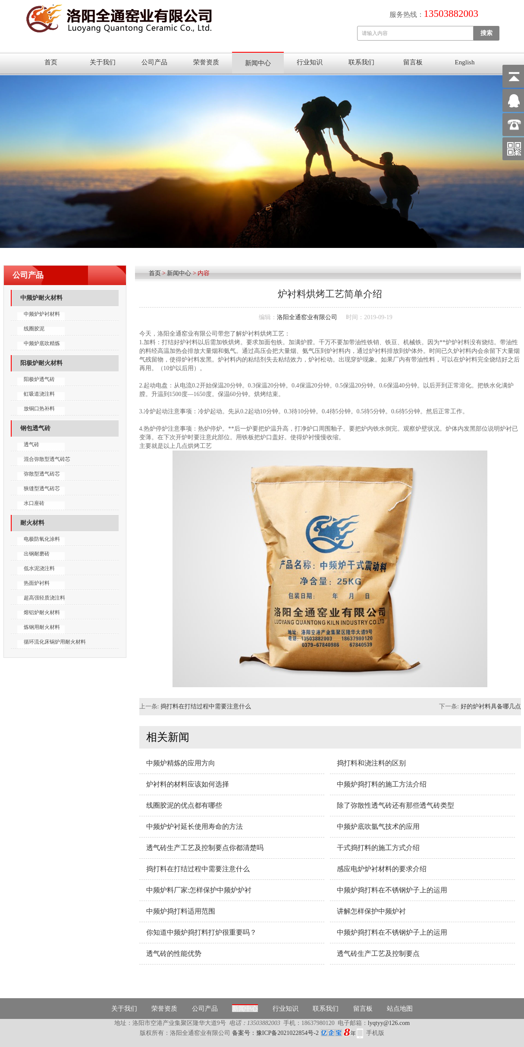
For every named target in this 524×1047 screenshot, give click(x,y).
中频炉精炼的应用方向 (180, 763)
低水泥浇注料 (39, 568)
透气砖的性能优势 (173, 953)
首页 (50, 62)
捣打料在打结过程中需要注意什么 (205, 706)
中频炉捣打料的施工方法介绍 (382, 784)
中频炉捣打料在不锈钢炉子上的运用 (392, 890)
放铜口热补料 (39, 409)
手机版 (375, 1033)
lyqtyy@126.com (389, 1023)
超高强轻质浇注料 (44, 598)
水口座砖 (34, 503)
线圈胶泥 (34, 329)
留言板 (413, 62)
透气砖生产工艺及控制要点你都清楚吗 (205, 847)
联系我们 (361, 62)
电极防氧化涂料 (42, 539)
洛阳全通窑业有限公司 (307, 317)
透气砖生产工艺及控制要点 (378, 953)
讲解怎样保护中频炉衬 (371, 911)
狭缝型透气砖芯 (42, 488)
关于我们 (103, 62)
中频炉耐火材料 (41, 298)
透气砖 (31, 444)
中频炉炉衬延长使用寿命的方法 (194, 826)
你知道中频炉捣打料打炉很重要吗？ (201, 932)
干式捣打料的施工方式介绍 (378, 847)
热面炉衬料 (37, 583)
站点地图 (400, 1008)
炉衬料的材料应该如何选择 (187, 784)
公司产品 (154, 62)
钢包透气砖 (35, 428)
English (465, 62)
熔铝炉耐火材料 (42, 612)
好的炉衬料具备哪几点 (491, 706)
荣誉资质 (206, 62)
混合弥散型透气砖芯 (47, 459)
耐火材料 (32, 523)
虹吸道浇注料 (39, 394)
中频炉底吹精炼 (42, 343)
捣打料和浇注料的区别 (371, 763)
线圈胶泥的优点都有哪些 (184, 805)
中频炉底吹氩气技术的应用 (378, 826)
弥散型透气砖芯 (42, 474)
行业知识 (310, 62)
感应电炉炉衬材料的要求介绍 (382, 868)
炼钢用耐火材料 (42, 627)
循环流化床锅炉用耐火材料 (55, 642)
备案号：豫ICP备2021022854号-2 (293, 1033)
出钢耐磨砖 (37, 554)
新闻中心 (258, 63)
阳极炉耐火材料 (41, 363)
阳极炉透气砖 (39, 379)
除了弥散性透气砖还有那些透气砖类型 (395, 805)
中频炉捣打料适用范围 (180, 911)
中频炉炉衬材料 (42, 314)
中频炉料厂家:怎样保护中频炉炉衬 (198, 890)
